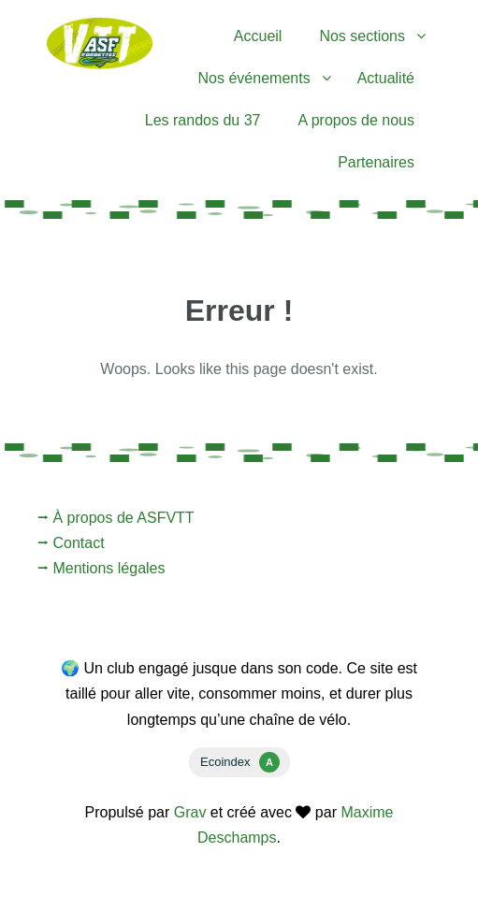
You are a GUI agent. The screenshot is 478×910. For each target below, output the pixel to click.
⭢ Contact (71, 543)
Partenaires (376, 162)
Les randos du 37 (203, 120)
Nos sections (362, 36)
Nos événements (254, 78)
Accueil (258, 36)
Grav (190, 812)
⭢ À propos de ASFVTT (116, 518)
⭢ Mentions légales (101, 568)
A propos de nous (355, 120)
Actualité (385, 78)
